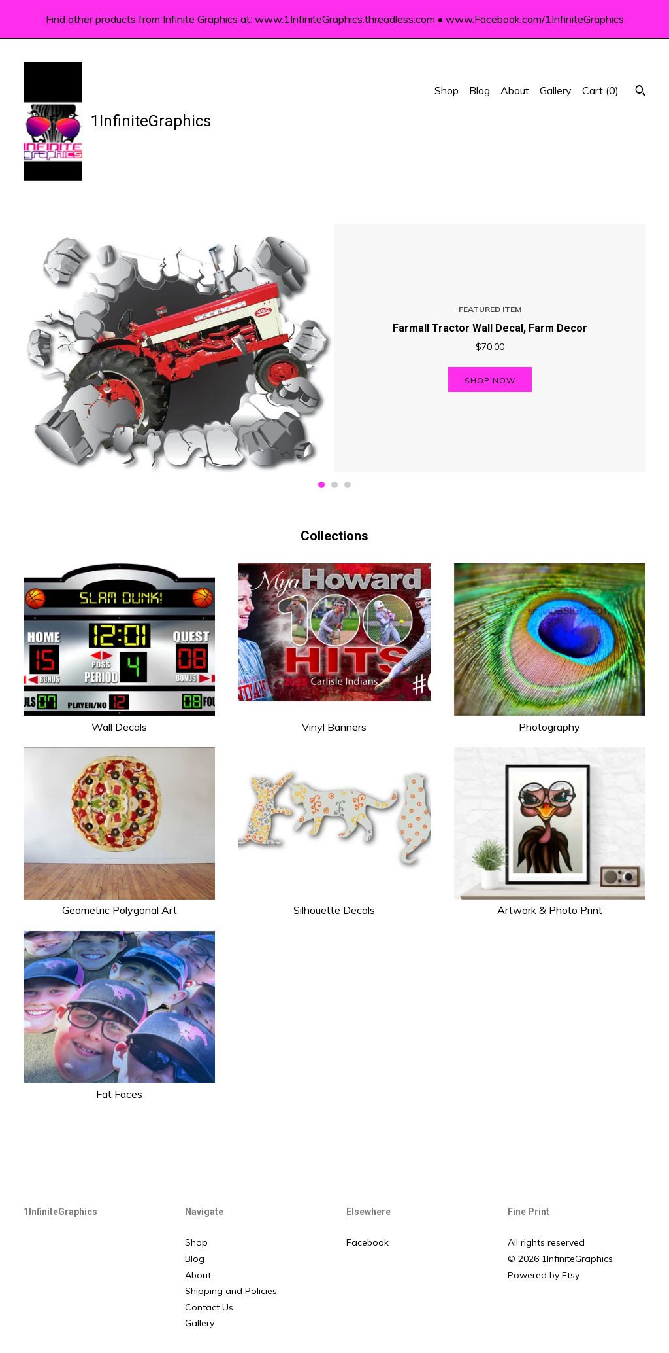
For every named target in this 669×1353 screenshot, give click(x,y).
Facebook (367, 1242)
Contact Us (209, 1307)
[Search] (640, 92)
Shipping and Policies (231, 1291)
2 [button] (334, 485)
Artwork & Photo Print (549, 903)
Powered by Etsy (543, 1275)
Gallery (556, 90)
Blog (479, 90)
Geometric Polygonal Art (119, 903)
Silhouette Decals (334, 903)
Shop (446, 90)
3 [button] (347, 485)
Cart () (600, 90)
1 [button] (321, 485)
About (514, 90)
